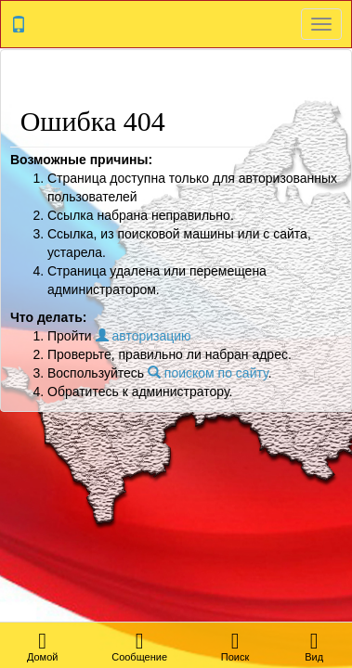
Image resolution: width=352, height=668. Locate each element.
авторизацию (143, 335)
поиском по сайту (208, 373)
